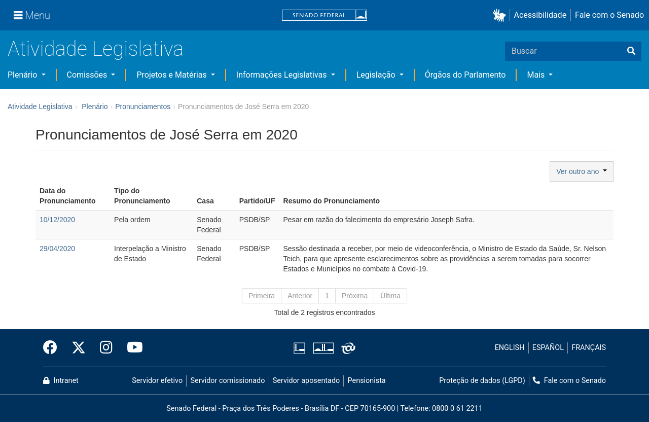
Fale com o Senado (609, 15)
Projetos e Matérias (172, 75)
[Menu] (32, 15)
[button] (501, 15)
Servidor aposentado (306, 380)
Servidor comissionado (228, 380)
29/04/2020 (57, 248)
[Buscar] (631, 51)
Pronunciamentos (142, 106)
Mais (537, 75)
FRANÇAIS (588, 347)
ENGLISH (510, 347)
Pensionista (367, 380)
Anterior (299, 296)
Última (390, 296)
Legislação (377, 75)
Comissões (88, 75)
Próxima (355, 296)
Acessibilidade (540, 15)
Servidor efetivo (157, 380)
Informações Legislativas (282, 75)
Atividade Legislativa (96, 49)
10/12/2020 (57, 220)
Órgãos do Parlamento (465, 75)
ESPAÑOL (548, 347)
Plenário (23, 75)
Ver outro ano (581, 171)
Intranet (61, 380)
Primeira (261, 296)
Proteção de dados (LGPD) (482, 380)
